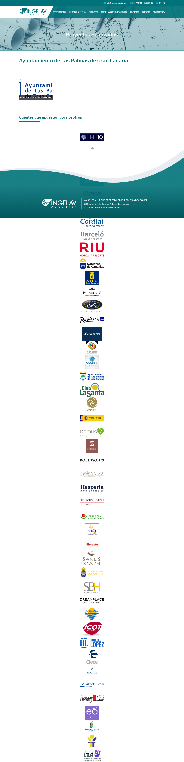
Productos (93, 14)
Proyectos (135, 14)
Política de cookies (136, 200)
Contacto (146, 14)
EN (164, 3)
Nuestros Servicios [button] (77, 14)
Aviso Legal (90, 200)
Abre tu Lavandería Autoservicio (114, 14)
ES (160, 3)
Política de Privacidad (111, 200)
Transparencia (159, 14)
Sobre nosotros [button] (59, 14)
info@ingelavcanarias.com (117, 3)
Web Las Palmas (113, 207)
